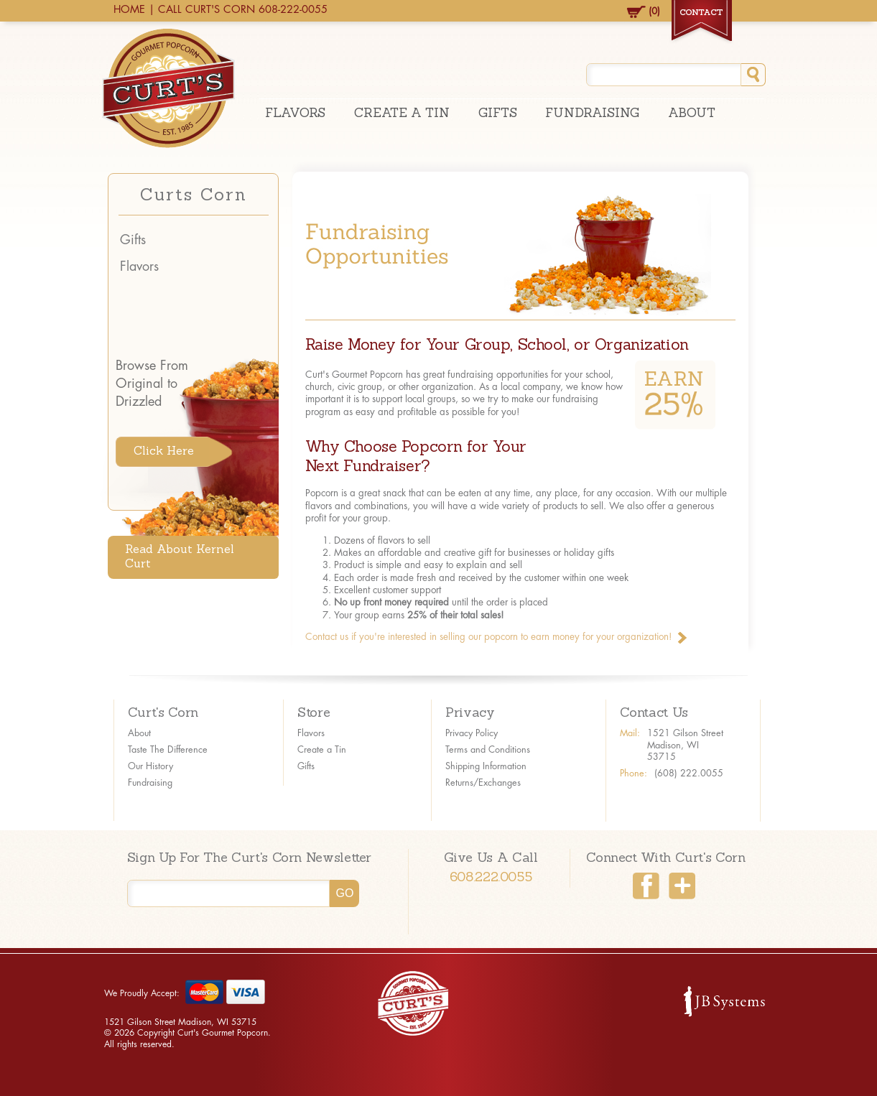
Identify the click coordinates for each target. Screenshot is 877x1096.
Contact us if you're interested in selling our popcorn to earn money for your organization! (488, 636)
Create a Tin (321, 750)
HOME (129, 9)
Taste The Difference (168, 750)
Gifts (497, 114)
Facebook (646, 886)
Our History (150, 766)
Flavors (295, 114)
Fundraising (592, 114)
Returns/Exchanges (483, 783)
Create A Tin (402, 114)
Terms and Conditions (487, 750)
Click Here (164, 452)
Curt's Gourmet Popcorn (168, 88)
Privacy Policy (471, 733)
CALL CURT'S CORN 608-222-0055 (243, 9)
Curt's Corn (163, 713)
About (691, 114)
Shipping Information (485, 766)
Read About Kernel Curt (179, 557)
